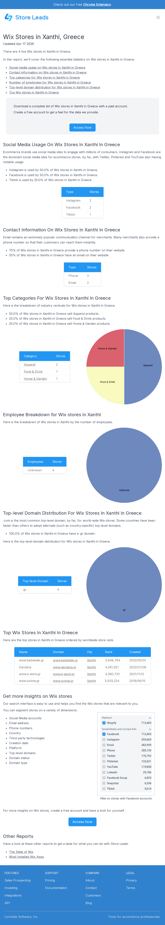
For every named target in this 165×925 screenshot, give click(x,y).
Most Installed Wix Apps (26, 857)
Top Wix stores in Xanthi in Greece (34, 92)
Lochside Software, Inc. (21, 917)
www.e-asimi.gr (64, 674)
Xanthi (91, 660)
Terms (130, 888)
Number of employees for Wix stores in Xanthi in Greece (50, 82)
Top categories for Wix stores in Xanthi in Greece (44, 77)
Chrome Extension (97, 4)
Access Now (82, 127)
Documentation (56, 888)
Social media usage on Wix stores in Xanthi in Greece (47, 67)
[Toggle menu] (158, 17)
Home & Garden (35, 379)
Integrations (13, 895)
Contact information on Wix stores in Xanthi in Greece (47, 72)
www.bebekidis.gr (65, 660)
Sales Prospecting (17, 880)
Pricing (50, 880)
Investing (11, 888)
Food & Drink (33, 371)
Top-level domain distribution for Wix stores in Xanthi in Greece (54, 87)
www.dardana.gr (64, 667)
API (7, 903)
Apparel (29, 364)
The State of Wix (21, 852)
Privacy (131, 880)
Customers (93, 895)
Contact (91, 888)
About (90, 880)
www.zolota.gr (63, 681)
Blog (89, 903)
